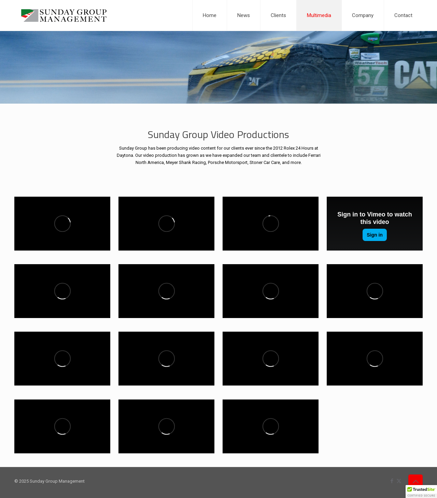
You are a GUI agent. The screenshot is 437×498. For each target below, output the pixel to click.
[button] (421, 491)
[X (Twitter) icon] (398, 481)
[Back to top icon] (415, 481)
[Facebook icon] (391, 481)
